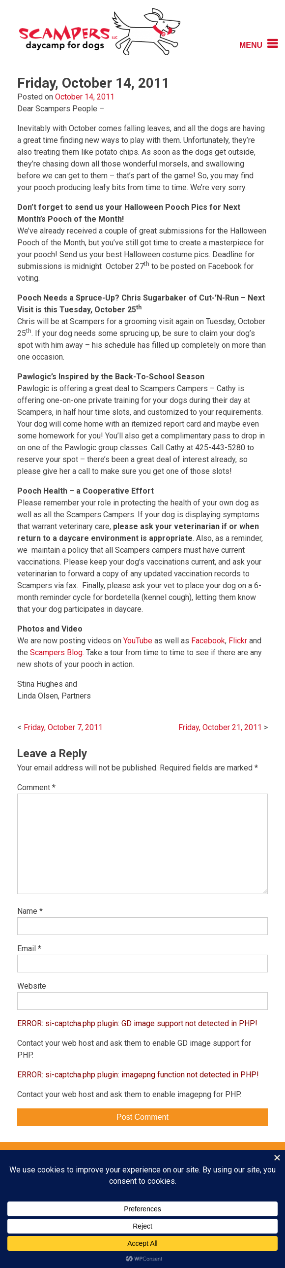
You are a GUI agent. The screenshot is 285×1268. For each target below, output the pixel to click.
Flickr (237, 640)
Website (31, 986)
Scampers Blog (56, 652)
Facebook (208, 640)
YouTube (137, 640)
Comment (36, 787)
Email (29, 948)
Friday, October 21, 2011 (220, 727)
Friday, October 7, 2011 (63, 727)
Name (30, 911)
